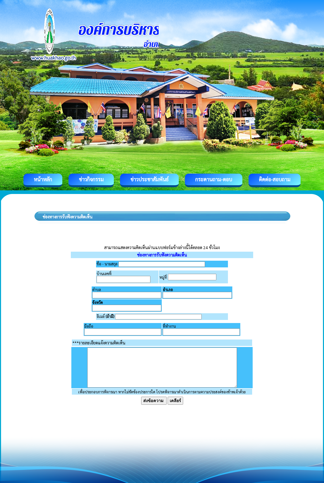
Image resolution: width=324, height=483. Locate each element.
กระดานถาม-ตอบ (213, 179)
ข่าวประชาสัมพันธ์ (149, 179)
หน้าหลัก (43, 179)
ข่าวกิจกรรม (91, 179)
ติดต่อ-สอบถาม (274, 179)
